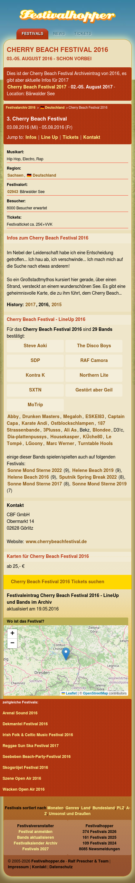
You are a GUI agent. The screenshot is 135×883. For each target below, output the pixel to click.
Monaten (55, 808)
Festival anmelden (36, 832)
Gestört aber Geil (93, 390)
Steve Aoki (35, 346)
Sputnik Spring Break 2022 (88, 477)
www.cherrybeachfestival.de (56, 542)
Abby (13, 417)
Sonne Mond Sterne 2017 (34, 484)
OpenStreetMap (95, 693)
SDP (35, 360)
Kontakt (91, 137)
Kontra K (35, 375)
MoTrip (35, 405)
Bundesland (103, 808)
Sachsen (15, 175)
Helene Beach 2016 (28, 477)
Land (86, 808)
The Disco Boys (94, 346)
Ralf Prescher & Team (88, 861)
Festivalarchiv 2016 (20, 107)
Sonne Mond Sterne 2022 (34, 470)
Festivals (32, 34)
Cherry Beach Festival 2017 (36, 87)
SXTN (35, 390)
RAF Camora (94, 360)
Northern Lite (94, 375)
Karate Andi (34, 423)
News (59, 34)
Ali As (70, 430)
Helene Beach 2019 (92, 470)
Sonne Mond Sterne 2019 (99, 484)
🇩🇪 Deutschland (52, 107)
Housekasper (64, 437)
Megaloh (72, 417)
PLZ (120, 808)
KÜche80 (92, 437)
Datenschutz (60, 867)
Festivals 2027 (35, 849)
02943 (12, 192)
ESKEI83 (94, 417)
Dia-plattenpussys (27, 437)
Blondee (101, 430)
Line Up (49, 137)
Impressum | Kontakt (27, 867)
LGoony (34, 443)
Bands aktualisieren (35, 837)
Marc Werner (60, 443)
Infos (30, 137)
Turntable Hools (95, 443)
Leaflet (69, 693)
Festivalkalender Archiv (35, 843)
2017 (30, 305)
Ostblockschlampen (72, 423)
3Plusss (51, 430)
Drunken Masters (40, 417)
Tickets (83, 34)
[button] (66, 653)
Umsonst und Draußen (70, 814)
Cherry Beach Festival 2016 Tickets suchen (57, 582)
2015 (57, 305)
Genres (72, 808)
